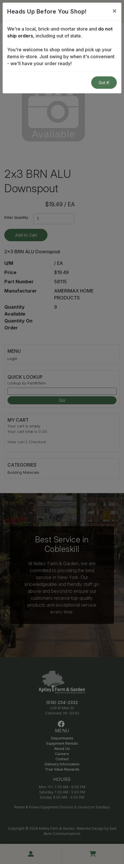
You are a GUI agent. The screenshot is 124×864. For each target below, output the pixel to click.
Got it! (104, 82)
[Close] (114, 11)
